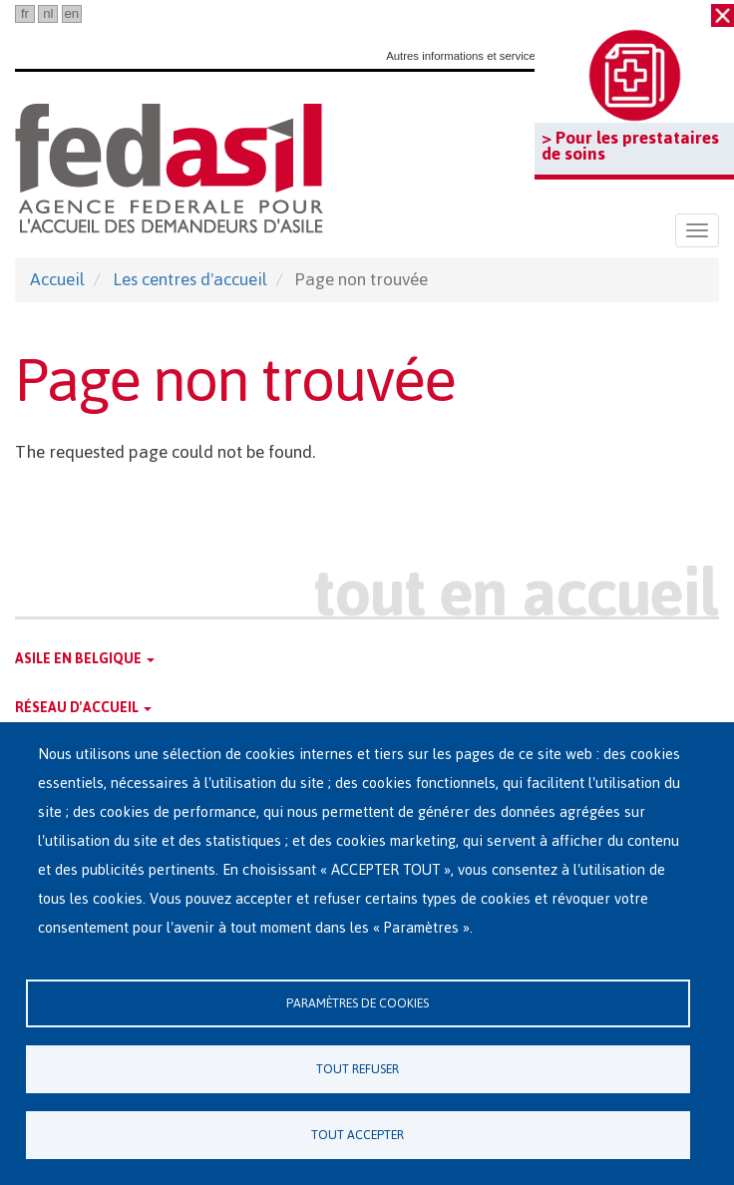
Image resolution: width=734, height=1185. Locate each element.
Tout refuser (357, 1068)
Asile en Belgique (85, 658)
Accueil (57, 279)
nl (48, 13)
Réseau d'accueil (83, 707)
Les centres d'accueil (190, 279)
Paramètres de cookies (357, 1002)
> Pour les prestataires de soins (630, 146)
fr (25, 13)
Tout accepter (357, 1134)
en (71, 13)
